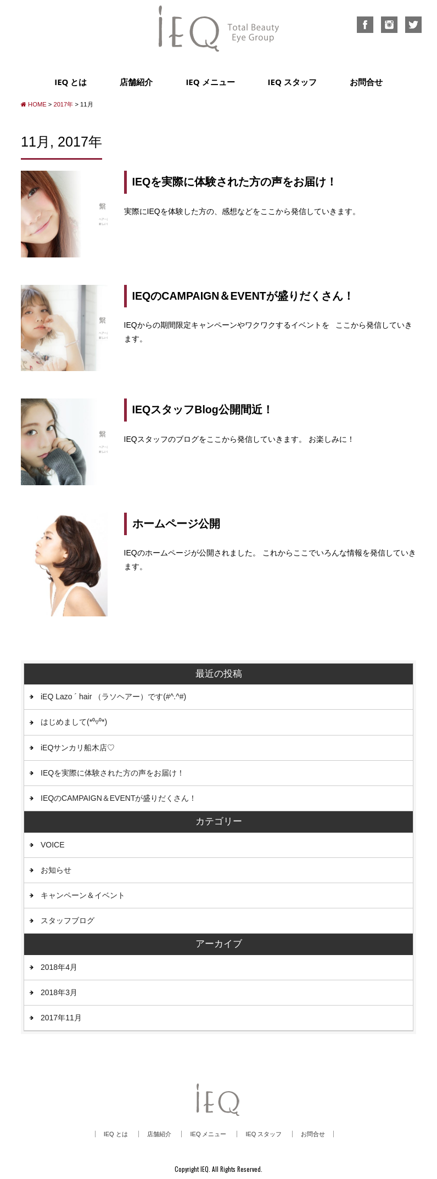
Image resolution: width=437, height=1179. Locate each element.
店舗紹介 (136, 81)
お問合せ (366, 81)
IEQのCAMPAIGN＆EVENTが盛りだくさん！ (243, 296)
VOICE (53, 844)
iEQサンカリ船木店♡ (78, 747)
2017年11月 (61, 1017)
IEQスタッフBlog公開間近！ (202, 409)
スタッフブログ (67, 920)
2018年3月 (59, 992)
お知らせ (56, 870)
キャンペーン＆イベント (83, 895)
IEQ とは (70, 81)
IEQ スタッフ (292, 81)
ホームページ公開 (176, 524)
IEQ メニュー (210, 81)
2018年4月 (59, 967)
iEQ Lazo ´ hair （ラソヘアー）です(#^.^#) (113, 696)
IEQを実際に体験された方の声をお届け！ (235, 182)
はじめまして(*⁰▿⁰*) (74, 721)
